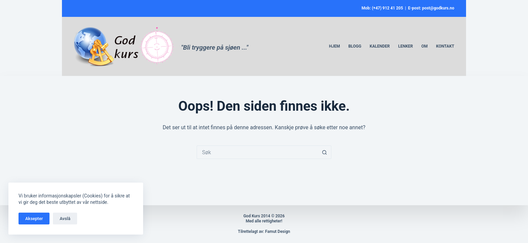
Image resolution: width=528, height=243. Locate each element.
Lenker (405, 46)
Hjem (334, 46)
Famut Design (277, 231)
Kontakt (445, 46)
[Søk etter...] (257, 152)
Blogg (354, 46)
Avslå (65, 218)
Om (424, 46)
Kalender (380, 46)
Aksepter (34, 218)
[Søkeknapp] (324, 152)
